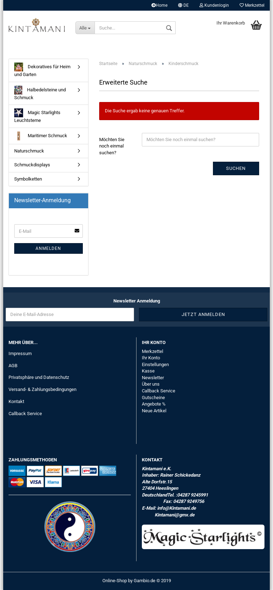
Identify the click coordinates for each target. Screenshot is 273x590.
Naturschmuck (29, 151)
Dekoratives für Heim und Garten (42, 70)
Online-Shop (114, 580)
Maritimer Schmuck (40, 136)
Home (159, 5)
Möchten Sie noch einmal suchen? (111, 146)
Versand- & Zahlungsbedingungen (42, 389)
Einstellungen (155, 364)
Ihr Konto (151, 357)
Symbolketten (28, 179)
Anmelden (48, 248)
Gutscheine (153, 397)
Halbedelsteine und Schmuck (40, 93)
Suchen (236, 168)
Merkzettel (252, 5)
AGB (13, 365)
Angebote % (154, 404)
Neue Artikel (154, 410)
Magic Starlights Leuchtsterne (37, 115)
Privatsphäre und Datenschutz (39, 377)
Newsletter (153, 377)
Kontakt (16, 401)
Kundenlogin (214, 5)
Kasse (148, 371)
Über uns (151, 384)
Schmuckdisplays (32, 164)
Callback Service (25, 413)
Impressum (20, 353)
